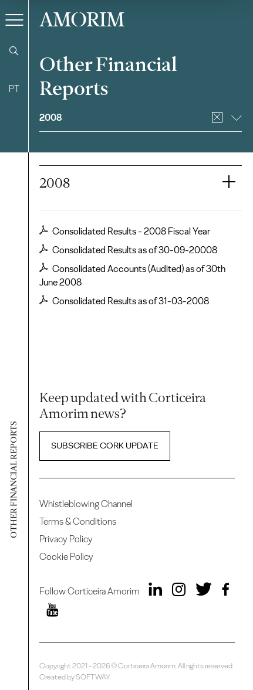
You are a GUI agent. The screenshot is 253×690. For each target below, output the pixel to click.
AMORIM (81, 17)
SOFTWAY (93, 676)
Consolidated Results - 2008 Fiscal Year (125, 231)
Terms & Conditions (77, 521)
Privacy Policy (66, 539)
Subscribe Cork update (104, 445)
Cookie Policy (66, 556)
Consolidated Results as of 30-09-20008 (128, 250)
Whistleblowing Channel (86, 503)
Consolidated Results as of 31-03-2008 (124, 301)
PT (14, 88)
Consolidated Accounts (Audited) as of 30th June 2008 (132, 275)
